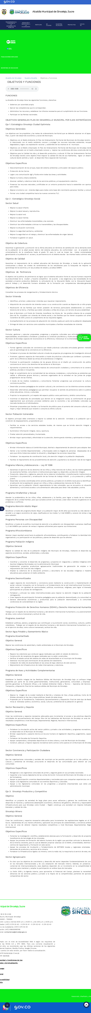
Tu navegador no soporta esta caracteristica (22, 89)
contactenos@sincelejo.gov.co (15, 932)
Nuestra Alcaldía (31, 78)
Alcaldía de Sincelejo (13, 78)
